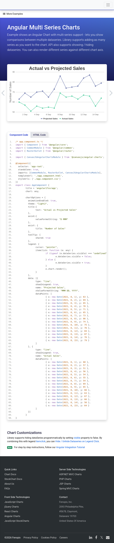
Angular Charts (12, 516)
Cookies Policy (48, 537)
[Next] (111, 92)
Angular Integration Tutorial (70, 447)
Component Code (19, 134)
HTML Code (39, 134)
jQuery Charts (11, 506)
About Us (9, 483)
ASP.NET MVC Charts (70, 474)
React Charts (11, 511)
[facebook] (96, 538)
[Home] (11, 5)
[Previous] (3, 92)
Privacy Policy (30, 537)
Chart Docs (10, 474)
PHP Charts (65, 479)
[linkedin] (90, 538)
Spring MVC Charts (69, 488)
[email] (107, 538)
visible (77, 437)
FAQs (7, 488)
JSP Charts (65, 483)
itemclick (41, 441)
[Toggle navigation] (108, 5)
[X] (101, 538)
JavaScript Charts (13, 502)
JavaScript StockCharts (16, 520)
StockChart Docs (13, 479)
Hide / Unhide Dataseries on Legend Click (77, 441)
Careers (63, 537)
